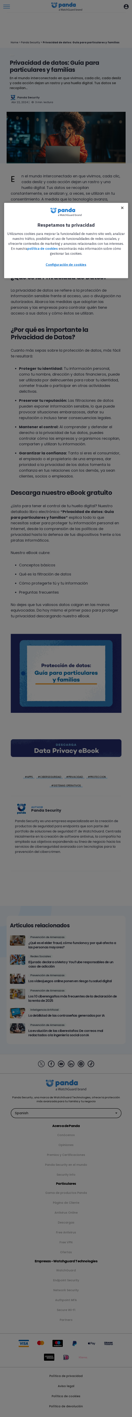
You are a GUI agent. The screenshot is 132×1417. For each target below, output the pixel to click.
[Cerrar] (122, 207)
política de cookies (42, 248)
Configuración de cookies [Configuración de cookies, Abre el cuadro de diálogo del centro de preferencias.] (66, 264)
